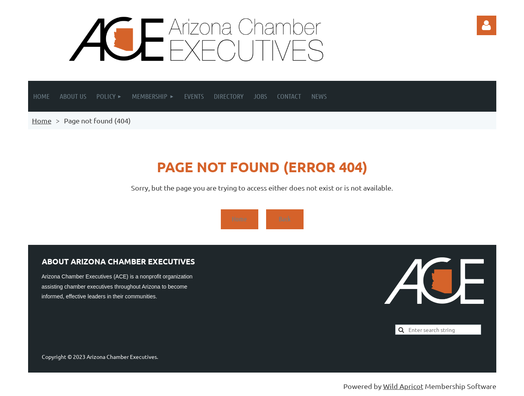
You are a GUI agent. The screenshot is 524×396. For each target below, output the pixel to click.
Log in (486, 25)
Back (285, 218)
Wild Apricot (403, 386)
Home (42, 120)
